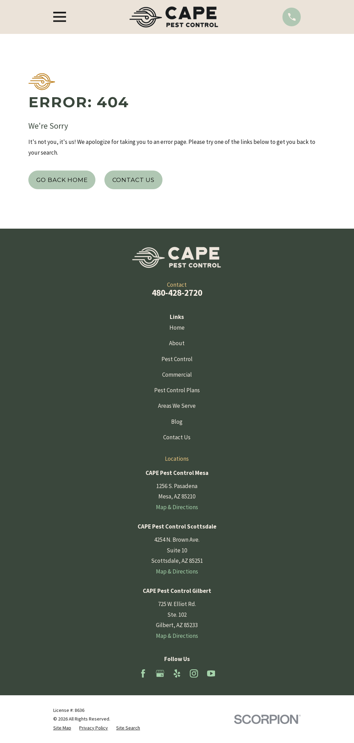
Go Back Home (62, 179)
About (177, 343)
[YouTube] (211, 673)
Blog (177, 421)
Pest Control (177, 359)
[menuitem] (62, 728)
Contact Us (133, 179)
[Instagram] (194, 673)
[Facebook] (143, 673)
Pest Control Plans (177, 390)
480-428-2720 (177, 292)
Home (177, 327)
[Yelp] (177, 673)
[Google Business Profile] (160, 673)
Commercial (177, 374)
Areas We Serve (177, 406)
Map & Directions (177, 507)
